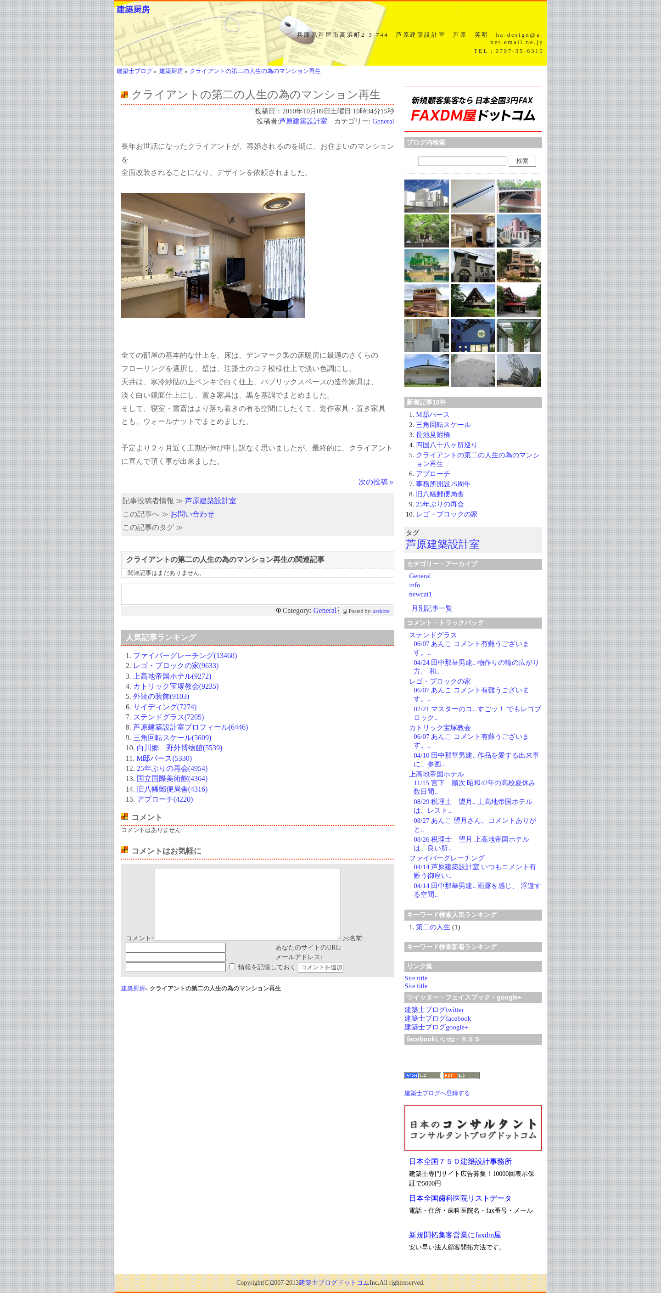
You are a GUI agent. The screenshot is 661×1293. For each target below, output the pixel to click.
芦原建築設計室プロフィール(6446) (190, 727)
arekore (381, 611)
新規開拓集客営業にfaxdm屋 (455, 1235)
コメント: (139, 952)
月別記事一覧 (432, 608)
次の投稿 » (376, 482)
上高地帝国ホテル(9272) (172, 676)
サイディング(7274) (165, 707)
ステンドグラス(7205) (168, 717)
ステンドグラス (433, 635)
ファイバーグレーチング (447, 858)
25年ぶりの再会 (440, 504)
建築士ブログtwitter (434, 1009)
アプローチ (433, 474)
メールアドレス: (298, 970)
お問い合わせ (192, 514)
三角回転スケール (443, 424)
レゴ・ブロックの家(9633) (176, 665)
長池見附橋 (433, 434)
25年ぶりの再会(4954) (172, 768)
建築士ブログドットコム (334, 1282)
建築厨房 (133, 9)
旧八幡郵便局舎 (440, 494)
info (414, 585)
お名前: (353, 952)
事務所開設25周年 (443, 484)
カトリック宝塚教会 (440, 727)
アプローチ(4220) (165, 799)
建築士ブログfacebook (437, 1018)
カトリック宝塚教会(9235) (176, 686)
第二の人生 (433, 927)
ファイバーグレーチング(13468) (185, 655)
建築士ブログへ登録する (437, 1093)
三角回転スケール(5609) (172, 738)
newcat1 (420, 594)
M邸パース (432, 414)
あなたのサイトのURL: (308, 961)
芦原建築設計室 (303, 121)
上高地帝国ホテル (436, 774)
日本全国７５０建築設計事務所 (460, 1161)
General (383, 121)
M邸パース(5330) (164, 758)
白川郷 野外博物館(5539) (180, 748)
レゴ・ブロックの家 (447, 514)
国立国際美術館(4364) (172, 778)
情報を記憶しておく (267, 981)
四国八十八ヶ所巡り (447, 445)
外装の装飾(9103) (161, 696)
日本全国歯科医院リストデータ (460, 1198)
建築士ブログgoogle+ (436, 1027)
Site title (415, 978)
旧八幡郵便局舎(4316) (172, 789)
